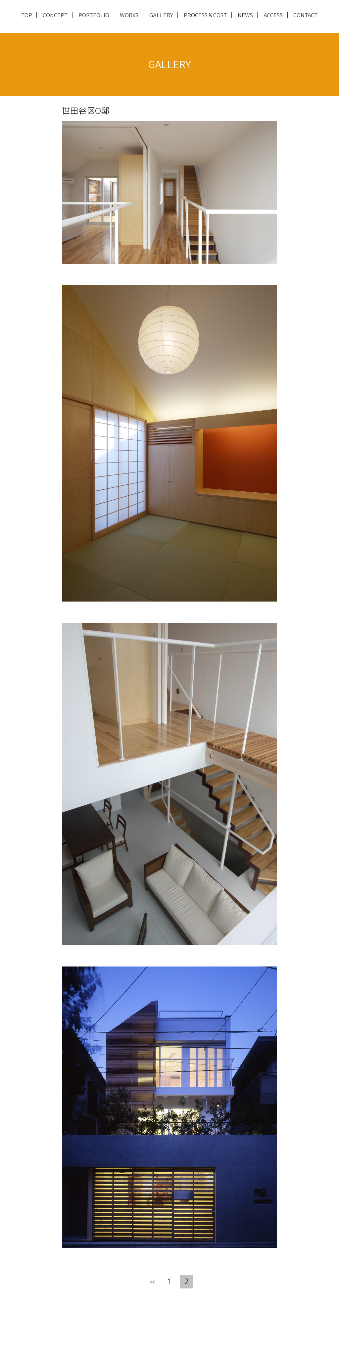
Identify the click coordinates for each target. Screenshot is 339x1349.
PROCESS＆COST (205, 15)
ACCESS (273, 15)
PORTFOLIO (93, 15)
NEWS (245, 15)
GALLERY (161, 15)
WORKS (129, 15)
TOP (26, 15)
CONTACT (305, 15)
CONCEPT (55, 15)
